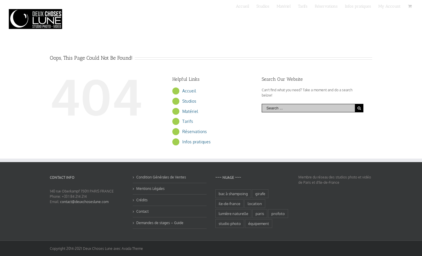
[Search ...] (308, 108)
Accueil (189, 90)
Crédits (142, 200)
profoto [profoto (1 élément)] (278, 213)
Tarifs (187, 121)
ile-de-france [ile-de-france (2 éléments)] (229, 203)
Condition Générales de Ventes (161, 177)
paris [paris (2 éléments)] (260, 213)
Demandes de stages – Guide (159, 223)
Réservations (194, 131)
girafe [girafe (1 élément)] (260, 193)
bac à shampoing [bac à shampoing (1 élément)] (233, 193)
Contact (142, 211)
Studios (189, 101)
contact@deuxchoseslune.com (84, 202)
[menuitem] (246, 6)
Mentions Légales (150, 188)
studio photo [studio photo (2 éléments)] (230, 223)
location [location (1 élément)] (255, 203)
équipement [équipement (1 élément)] (258, 223)
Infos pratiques (196, 141)
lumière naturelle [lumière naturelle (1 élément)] (233, 213)
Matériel (190, 111)
